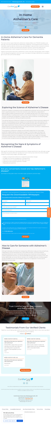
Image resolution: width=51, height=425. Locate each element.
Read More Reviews (25, 370)
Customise (7, 420)
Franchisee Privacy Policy (22, 227)
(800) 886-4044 (9, 231)
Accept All (20, 420)
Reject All (13, 420)
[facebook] (27, 383)
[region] (13, 417)
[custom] (24, 383)
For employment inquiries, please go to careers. (16, 197)
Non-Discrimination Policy (29, 409)
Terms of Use (40, 409)
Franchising (47, 409)
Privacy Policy (5, 409)
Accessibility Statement (15, 409)
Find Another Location (30, 1)
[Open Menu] (42, 6)
